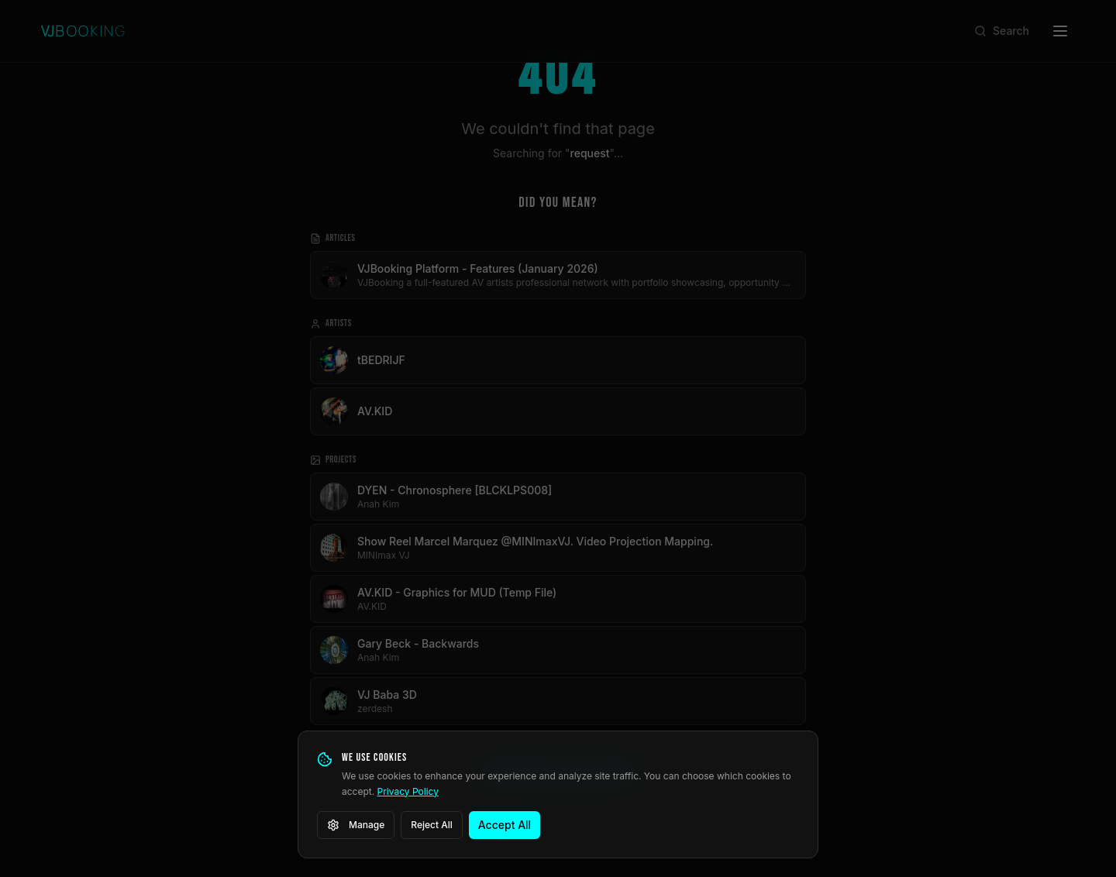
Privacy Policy (408, 791)
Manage (355, 825)
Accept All (504, 824)
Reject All (432, 825)
